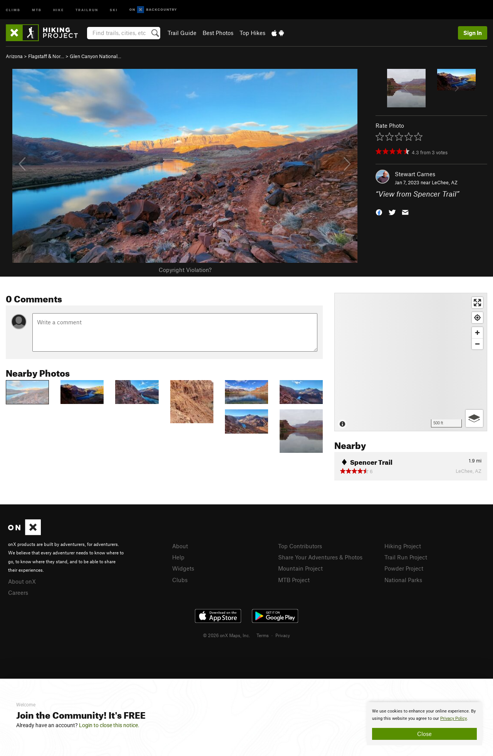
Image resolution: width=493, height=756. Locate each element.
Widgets (183, 568)
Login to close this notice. (109, 725)
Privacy (282, 635)
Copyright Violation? (185, 269)
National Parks (403, 579)
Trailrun (86, 9)
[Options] (474, 418)
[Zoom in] (477, 332)
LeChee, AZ (445, 182)
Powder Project (403, 568)
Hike (58, 9)
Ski (114, 9)
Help (178, 557)
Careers (18, 592)
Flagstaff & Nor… (46, 56)
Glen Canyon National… (95, 56)
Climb (13, 9)
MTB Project (294, 579)
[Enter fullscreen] (477, 302)
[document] (424, 724)
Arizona (14, 56)
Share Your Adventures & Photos (320, 557)
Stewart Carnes (415, 173)
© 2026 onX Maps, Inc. (226, 635)
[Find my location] (477, 317)
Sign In (472, 32)
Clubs (180, 579)
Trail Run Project (405, 557)
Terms (263, 635)
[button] (379, 211)
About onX (22, 581)
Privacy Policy (453, 718)
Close (424, 733)
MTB (37, 9)
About (180, 545)
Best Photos (218, 32)
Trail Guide (182, 32)
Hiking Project (402, 545)
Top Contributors (300, 545)
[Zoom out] (477, 343)
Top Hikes (252, 32)
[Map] (411, 362)
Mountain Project (300, 568)
